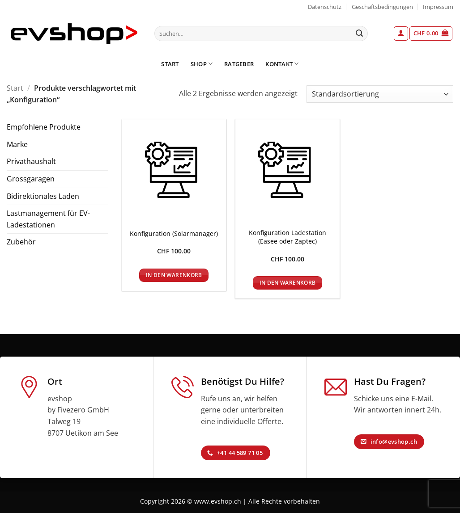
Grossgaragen (31, 179)
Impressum (438, 7)
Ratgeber (239, 64)
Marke (17, 144)
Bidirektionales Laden (43, 196)
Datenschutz (324, 7)
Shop (202, 63)
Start (170, 64)
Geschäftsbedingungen (382, 7)
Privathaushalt (31, 161)
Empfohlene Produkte (44, 127)
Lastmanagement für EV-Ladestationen (48, 219)
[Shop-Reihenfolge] (380, 94)
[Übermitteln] (359, 33)
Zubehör (21, 242)
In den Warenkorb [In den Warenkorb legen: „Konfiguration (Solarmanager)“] (174, 275)
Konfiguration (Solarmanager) (174, 234)
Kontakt (281, 63)
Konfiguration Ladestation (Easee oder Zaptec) (287, 237)
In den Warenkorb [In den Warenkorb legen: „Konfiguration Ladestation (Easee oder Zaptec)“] (288, 282)
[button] (401, 33)
